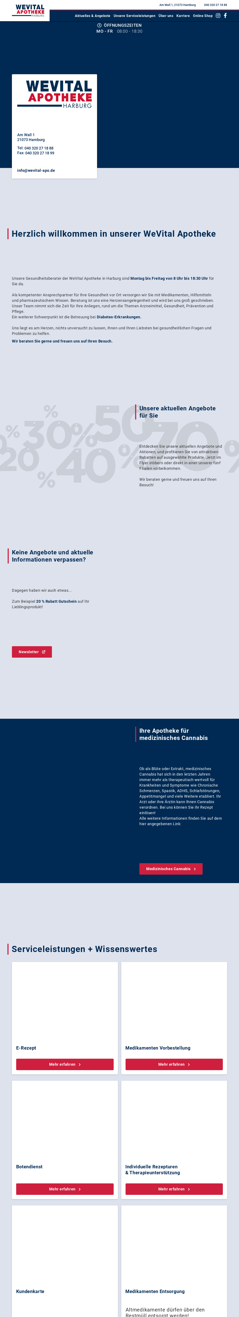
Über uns (166, 16)
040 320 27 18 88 (215, 5)
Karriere (183, 16)
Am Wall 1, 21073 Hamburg (177, 5)
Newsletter (32, 652)
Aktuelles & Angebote (92, 16)
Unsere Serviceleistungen (135, 16)
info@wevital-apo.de (36, 170)
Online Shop (203, 16)
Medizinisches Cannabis (171, 869)
